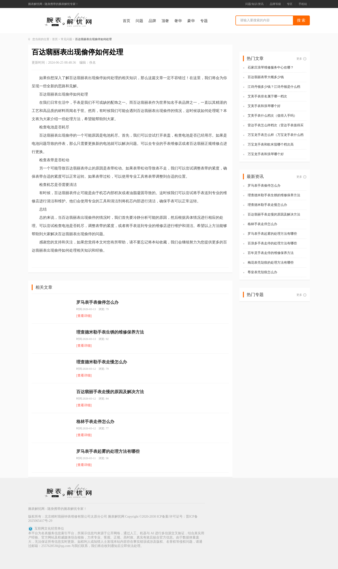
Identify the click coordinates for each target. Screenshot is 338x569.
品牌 (152, 21)
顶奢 (165, 21)
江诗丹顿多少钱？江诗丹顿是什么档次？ (274, 87)
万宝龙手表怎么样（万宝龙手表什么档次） (275, 135)
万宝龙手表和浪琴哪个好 (266, 154)
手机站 (303, 4)
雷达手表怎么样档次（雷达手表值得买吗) (275, 125)
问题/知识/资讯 (254, 4)
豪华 (191, 21)
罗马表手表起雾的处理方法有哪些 (108, 451)
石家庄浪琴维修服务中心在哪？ (271, 67)
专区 (289, 4)
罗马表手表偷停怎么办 (97, 302)
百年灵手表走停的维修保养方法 (271, 253)
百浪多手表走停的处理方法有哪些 (272, 243)
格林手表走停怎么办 (95, 421)
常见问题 (66, 39)
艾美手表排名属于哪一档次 (267, 96)
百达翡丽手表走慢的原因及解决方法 (110, 391)
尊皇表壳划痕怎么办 (262, 272)
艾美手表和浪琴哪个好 (264, 106)
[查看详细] (84, 316)
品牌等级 (275, 4)
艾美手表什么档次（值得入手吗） (272, 115)
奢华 (178, 21)
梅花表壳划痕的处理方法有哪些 (271, 262)
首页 (126, 21)
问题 (139, 21)
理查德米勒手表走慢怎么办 (101, 362)
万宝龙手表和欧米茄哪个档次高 (271, 144)
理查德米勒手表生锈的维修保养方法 (110, 332)
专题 (204, 21)
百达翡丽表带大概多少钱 (266, 77)
